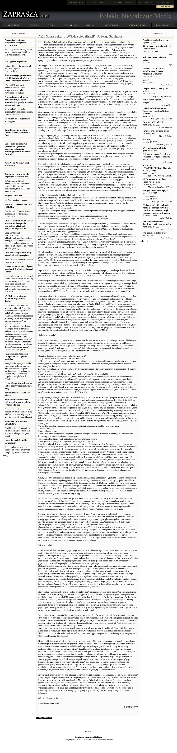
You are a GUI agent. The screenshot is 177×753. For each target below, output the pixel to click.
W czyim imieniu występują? (155, 190)
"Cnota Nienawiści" (152, 196)
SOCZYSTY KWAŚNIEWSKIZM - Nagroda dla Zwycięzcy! (157, 168)
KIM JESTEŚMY (13, 25)
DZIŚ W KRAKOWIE (137, 25)
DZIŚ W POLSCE (163, 25)
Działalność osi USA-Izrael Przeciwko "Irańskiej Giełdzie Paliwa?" (156, 111)
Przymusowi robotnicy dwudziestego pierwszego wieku (157, 222)
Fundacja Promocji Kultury (88, 737)
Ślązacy (146, 80)
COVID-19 (51, 25)
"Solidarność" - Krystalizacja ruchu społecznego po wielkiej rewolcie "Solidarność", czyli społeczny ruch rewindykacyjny (157, 209)
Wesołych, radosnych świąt (155, 148)
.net (76, 3)
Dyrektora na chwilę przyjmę (156, 40)
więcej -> (7, 455)
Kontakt (88, 731)
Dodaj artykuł (165, 7)
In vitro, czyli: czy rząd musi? (156, 131)
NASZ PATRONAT (110, 25)
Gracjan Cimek (52, 703)
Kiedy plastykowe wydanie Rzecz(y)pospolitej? (154, 180)
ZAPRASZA (98, 3)
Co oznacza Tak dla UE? (153, 122)
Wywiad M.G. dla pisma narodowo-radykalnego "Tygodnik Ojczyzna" (153, 71)
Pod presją (147, 139)
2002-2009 (90, 25)
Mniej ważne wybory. (152, 100)
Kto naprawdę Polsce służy (155, 233)
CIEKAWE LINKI (71, 25)
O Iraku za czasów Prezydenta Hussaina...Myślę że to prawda (156, 155)
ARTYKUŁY (34, 25)
